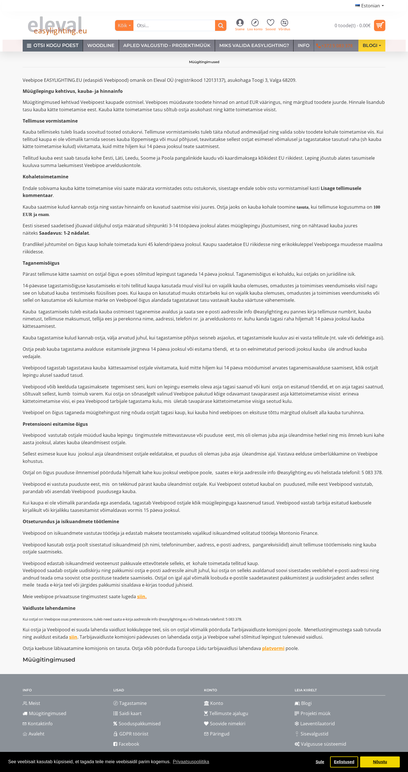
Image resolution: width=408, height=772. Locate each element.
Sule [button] (320, 762)
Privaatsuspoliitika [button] (191, 761)
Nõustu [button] (380, 762)
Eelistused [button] (344, 762)
